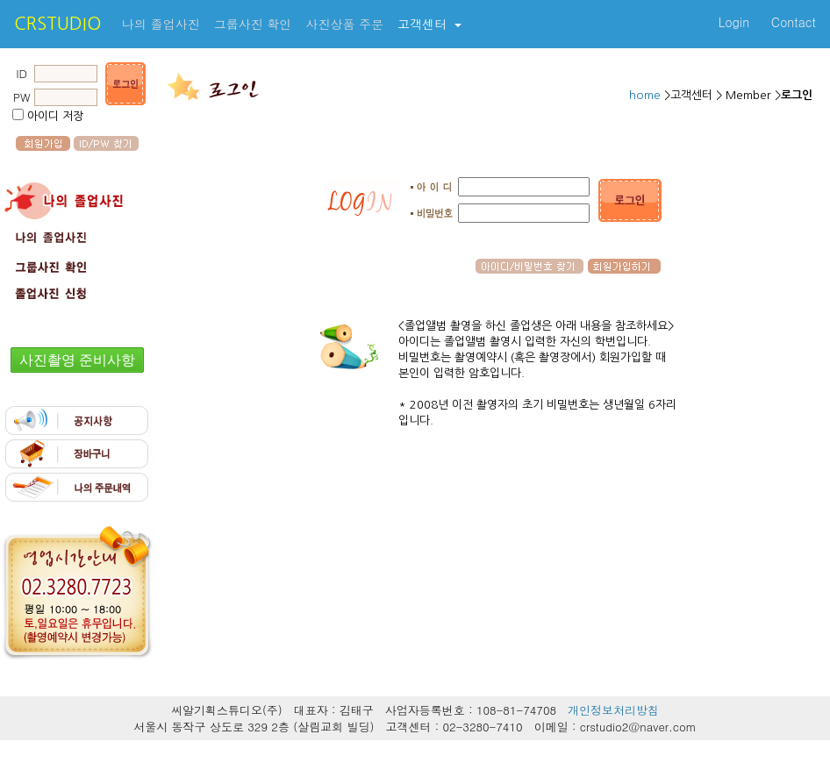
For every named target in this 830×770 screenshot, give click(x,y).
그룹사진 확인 (253, 23)
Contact (793, 22)
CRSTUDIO (57, 23)
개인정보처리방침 (613, 710)
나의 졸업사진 (161, 23)
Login (734, 22)
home (646, 95)
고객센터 (424, 23)
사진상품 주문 (344, 23)
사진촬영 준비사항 (77, 360)
